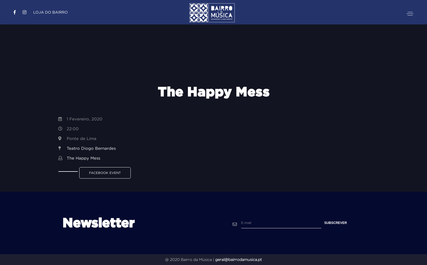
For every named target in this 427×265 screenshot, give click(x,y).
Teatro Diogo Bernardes (91, 148)
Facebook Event (105, 172)
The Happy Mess (83, 158)
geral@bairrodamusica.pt (238, 259)
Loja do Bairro (50, 12)
